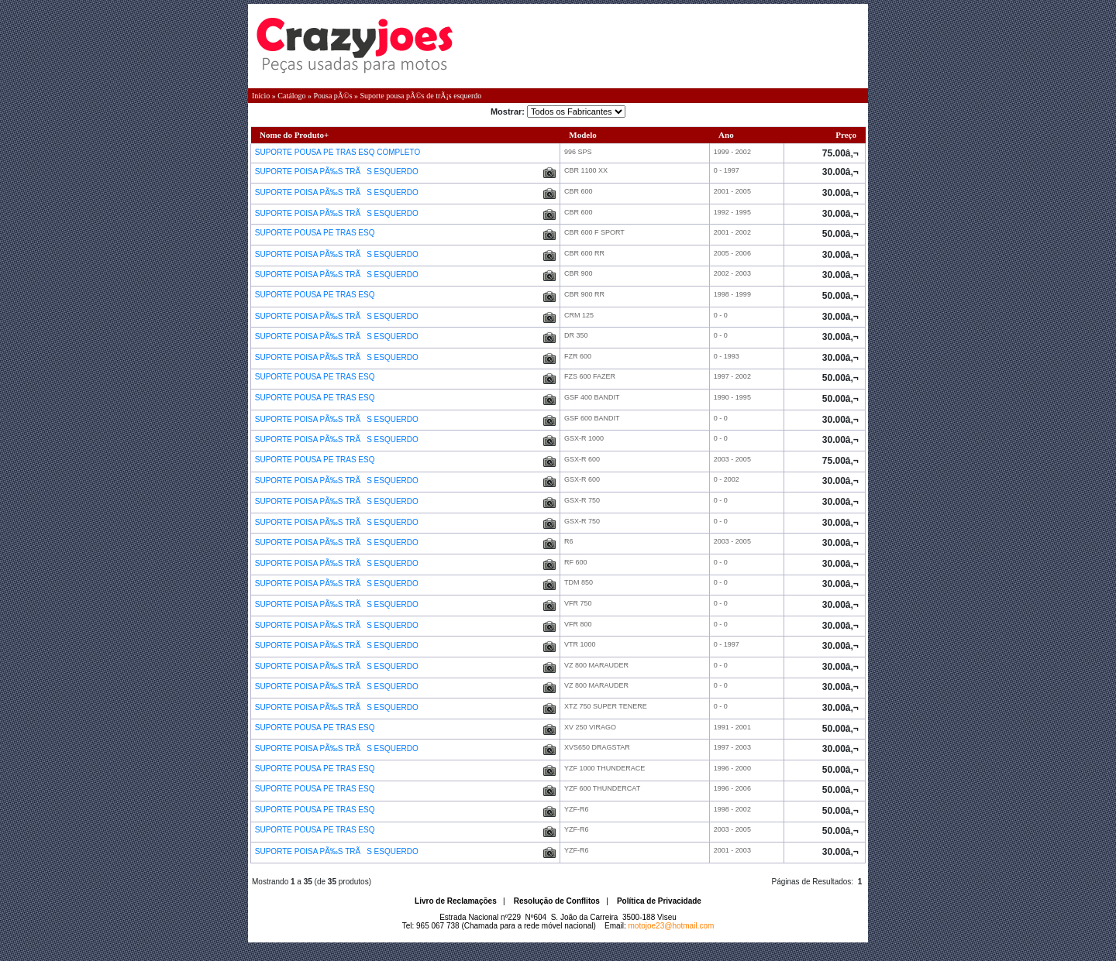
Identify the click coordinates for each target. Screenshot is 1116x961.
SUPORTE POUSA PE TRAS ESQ (316, 232)
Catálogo (291, 95)
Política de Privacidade (659, 901)
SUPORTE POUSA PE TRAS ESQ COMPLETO (338, 152)
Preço (845, 134)
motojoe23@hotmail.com (672, 926)
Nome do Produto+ (294, 134)
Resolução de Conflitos (557, 901)
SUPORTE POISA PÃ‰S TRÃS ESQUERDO (338, 171)
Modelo (582, 134)
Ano (726, 134)
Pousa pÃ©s (332, 95)
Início (261, 95)
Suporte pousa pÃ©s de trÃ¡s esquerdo (421, 95)
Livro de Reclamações (456, 901)
